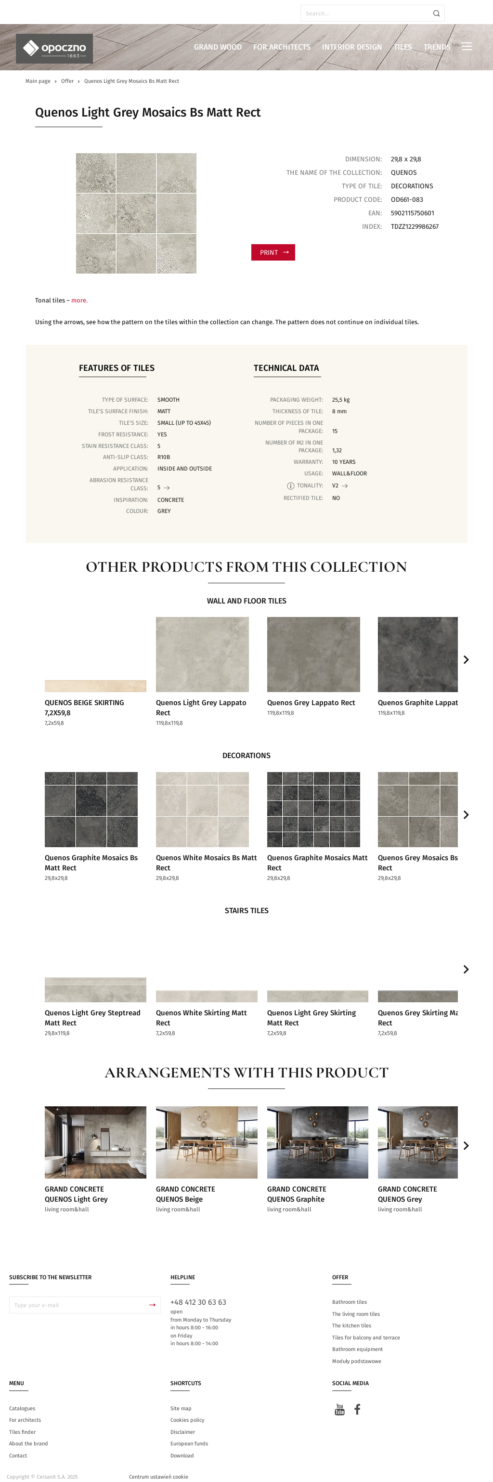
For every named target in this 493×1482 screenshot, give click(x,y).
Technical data (286, 368)
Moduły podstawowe (356, 1352)
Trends (437, 47)
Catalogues (22, 1399)
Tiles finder (22, 1423)
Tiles (403, 47)
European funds (189, 1435)
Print (274, 252)
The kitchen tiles (351, 1317)
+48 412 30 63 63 (198, 1294)
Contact (18, 1446)
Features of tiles (117, 368)
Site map (181, 1399)
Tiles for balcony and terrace (366, 1328)
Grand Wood (218, 47)
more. (79, 301)
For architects (282, 47)
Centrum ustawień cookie (158, 1468)
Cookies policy (187, 1411)
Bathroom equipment (357, 1340)
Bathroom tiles (349, 1293)
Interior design (352, 47)
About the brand (28, 1435)
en (33, 13)
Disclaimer (182, 1423)
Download (182, 1446)
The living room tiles (356, 1305)
